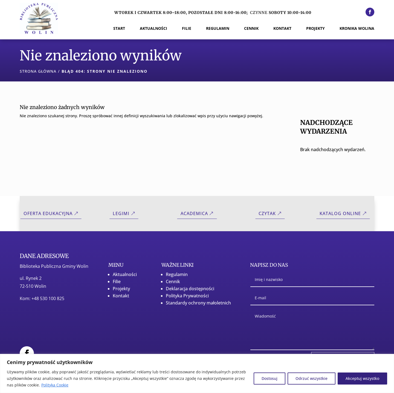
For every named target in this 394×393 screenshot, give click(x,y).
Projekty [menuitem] (315, 29)
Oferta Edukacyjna (48, 213)
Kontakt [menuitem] (282, 29)
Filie (117, 281)
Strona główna (38, 71)
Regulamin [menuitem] (217, 29)
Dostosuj (269, 378)
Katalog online (340, 213)
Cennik (173, 281)
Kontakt (121, 296)
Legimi (121, 213)
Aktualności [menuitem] (153, 29)
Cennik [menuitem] (251, 29)
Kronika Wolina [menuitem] (357, 29)
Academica (194, 213)
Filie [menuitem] (186, 29)
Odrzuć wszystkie (312, 378)
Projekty (121, 289)
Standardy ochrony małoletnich (198, 303)
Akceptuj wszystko (362, 378)
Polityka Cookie (54, 385)
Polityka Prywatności (187, 296)
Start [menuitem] (119, 29)
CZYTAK (267, 213)
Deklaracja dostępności (190, 289)
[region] (197, 373)
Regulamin (177, 274)
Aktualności (125, 274)
